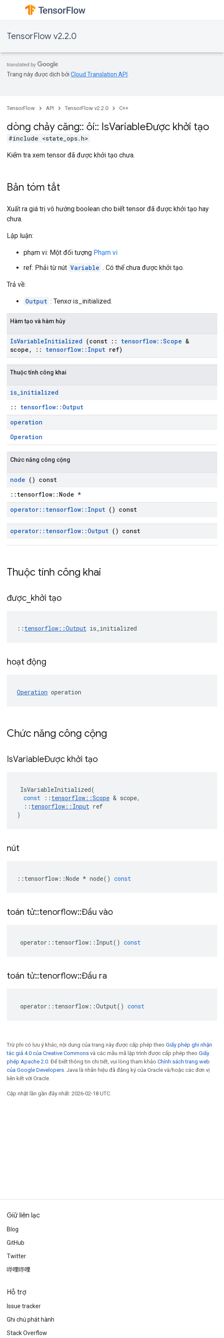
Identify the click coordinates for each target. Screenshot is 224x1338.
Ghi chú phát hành (30, 1319)
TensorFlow (21, 108)
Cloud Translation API (99, 74)
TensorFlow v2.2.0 (42, 36)
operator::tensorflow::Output (59, 531)
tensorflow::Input (75, 349)
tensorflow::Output (51, 407)
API (50, 108)
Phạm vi (105, 253)
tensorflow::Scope (151, 341)
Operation (26, 437)
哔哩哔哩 (18, 1269)
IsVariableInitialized (46, 341)
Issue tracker (24, 1306)
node (17, 480)
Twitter (16, 1256)
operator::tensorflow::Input (57, 509)
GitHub (15, 1242)
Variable (84, 268)
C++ (123, 108)
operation (26, 422)
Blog (13, 1229)
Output (36, 301)
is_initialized (34, 392)
